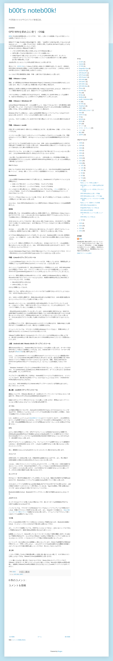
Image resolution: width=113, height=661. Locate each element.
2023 (80, 150)
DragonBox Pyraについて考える (89, 208)
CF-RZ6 (81, 66)
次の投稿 (11, 637)
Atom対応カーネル (35, 418)
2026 (80, 143)
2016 (80, 163)
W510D (81, 119)
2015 (80, 223)
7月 (82, 178)
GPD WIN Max (83, 86)
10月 (82, 170)
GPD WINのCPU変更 (86, 210)
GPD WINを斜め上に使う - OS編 (90, 193)
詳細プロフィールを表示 (84, 253)
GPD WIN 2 (82, 81)
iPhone (81, 88)
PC (80, 101)
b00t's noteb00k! (32, 10)
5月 (82, 220)
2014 (80, 226)
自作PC (81, 134)
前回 (10, 36)
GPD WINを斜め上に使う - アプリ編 (91, 196)
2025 (80, 145)
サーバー (81, 126)
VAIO (80, 112)
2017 (80, 160)
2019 (80, 155)
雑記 (80, 132)
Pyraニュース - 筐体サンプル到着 (90, 202)
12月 (82, 165)
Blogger (60, 651)
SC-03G (81, 104)
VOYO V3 (20, 66)
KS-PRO (81, 90)
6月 (82, 180)
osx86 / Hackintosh (84, 99)
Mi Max (81, 95)
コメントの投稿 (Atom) (18, 640)
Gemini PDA (82, 70)
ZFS (80, 123)
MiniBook (81, 97)
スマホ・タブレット (85, 128)
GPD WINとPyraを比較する (88, 205)
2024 (80, 148)
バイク (81, 130)
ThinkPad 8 (82, 106)
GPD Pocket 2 (83, 77)
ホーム (40, 637)
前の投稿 (67, 637)
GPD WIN (16, 574)
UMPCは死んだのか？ (85, 110)
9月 (82, 173)
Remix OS (19, 351)
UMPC (21, 574)
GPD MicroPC (83, 73)
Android (81, 64)
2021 (80, 153)
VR (80, 117)
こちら (56, 189)
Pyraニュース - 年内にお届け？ (89, 183)
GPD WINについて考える (87, 217)
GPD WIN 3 (82, 84)
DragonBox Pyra (83, 68)
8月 (82, 175)
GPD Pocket (82, 75)
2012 (80, 231)
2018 (80, 158)
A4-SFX (81, 62)
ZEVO (80, 121)
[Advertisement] (93, 40)
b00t (80, 239)
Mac (80, 93)
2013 (80, 228)
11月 (82, 168)
